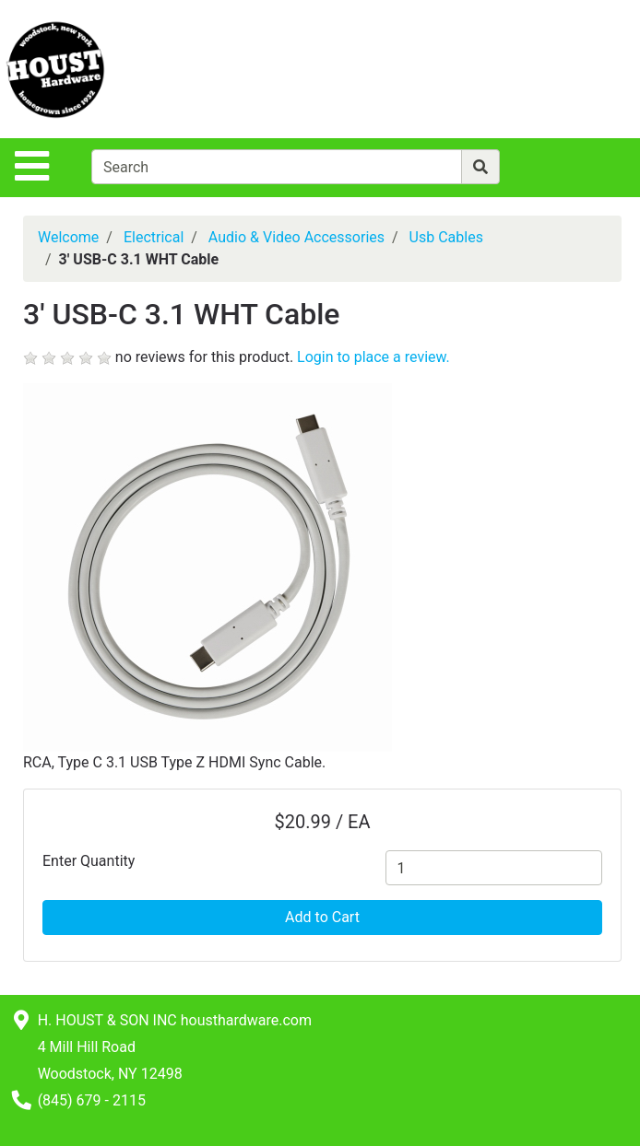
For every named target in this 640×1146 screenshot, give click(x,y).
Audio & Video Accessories (296, 237)
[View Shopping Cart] (567, 68)
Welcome (68, 237)
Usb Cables (446, 237)
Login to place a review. (373, 357)
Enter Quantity (88, 861)
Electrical (154, 237)
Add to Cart (322, 917)
